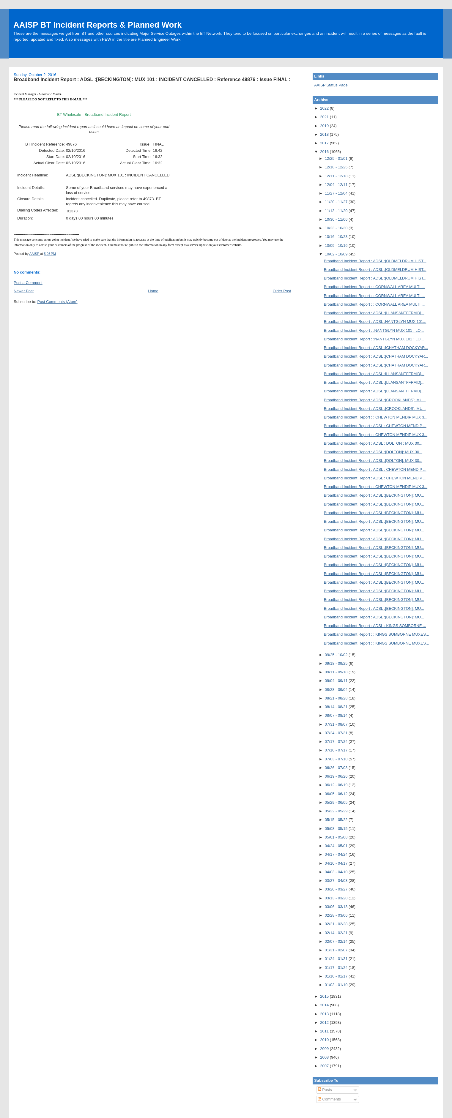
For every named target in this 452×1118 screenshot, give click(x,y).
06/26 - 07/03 (337, 767)
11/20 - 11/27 (337, 202)
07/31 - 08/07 (337, 724)
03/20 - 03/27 (337, 889)
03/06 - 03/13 (337, 906)
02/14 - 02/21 (337, 933)
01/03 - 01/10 (337, 985)
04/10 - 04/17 (337, 863)
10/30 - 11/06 (337, 219)
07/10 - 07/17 (337, 750)
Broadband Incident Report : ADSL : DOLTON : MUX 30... (373, 443)
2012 (325, 1022)
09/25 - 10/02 (337, 655)
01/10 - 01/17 (337, 976)
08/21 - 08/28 (337, 698)
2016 (325, 151)
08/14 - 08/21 (337, 707)
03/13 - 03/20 (337, 898)
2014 (325, 1005)
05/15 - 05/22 (337, 819)
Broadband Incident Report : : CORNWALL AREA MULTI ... (374, 287)
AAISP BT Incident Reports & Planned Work (97, 24)
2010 (325, 1040)
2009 (325, 1048)
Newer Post (24, 291)
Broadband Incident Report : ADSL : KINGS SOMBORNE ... (375, 625)
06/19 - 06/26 (337, 776)
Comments (329, 1099)
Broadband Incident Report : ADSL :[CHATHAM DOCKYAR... (376, 347)
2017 (325, 143)
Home (153, 291)
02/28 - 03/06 (337, 915)
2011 (325, 1031)
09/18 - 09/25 (337, 663)
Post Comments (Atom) (57, 301)
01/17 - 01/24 (337, 967)
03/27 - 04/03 (337, 880)
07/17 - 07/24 (337, 741)
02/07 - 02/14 (337, 941)
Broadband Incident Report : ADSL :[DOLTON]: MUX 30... (373, 452)
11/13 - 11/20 (337, 211)
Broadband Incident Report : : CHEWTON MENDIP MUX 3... (375, 417)
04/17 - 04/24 (337, 854)
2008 (325, 1057)
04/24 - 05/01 (337, 846)
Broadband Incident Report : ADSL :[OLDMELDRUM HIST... (375, 261)
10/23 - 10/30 (337, 228)
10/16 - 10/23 (337, 236)
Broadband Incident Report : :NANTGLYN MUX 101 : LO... (374, 330)
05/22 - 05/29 (337, 811)
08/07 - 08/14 (337, 715)
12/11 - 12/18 (337, 176)
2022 (325, 108)
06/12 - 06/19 (337, 785)
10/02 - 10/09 (337, 254)
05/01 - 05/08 (337, 837)
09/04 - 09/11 (337, 680)
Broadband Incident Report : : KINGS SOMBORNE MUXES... (376, 634)
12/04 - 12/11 (337, 184)
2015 (325, 996)
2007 (325, 1066)
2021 (325, 117)
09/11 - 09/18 (337, 672)
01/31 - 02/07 (337, 950)
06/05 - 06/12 (337, 794)
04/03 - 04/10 (337, 872)
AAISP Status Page (331, 85)
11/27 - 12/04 (337, 193)
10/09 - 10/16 (337, 245)
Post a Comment (28, 282)
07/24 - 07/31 (337, 733)
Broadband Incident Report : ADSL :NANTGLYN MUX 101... (375, 321)
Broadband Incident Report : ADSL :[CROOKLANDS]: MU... (375, 400)
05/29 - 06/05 (337, 802)
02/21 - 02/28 (337, 924)
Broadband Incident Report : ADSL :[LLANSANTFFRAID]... (374, 313)
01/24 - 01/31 (337, 958)
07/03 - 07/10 (337, 759)
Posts (325, 1089)
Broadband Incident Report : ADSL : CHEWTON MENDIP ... (375, 426)
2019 (325, 126)
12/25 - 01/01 (337, 158)
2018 (325, 134)
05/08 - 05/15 (337, 828)
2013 (325, 1014)
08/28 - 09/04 (337, 689)
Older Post (282, 291)
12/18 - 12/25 (337, 167)
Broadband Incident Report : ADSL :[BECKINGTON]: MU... (374, 495)
